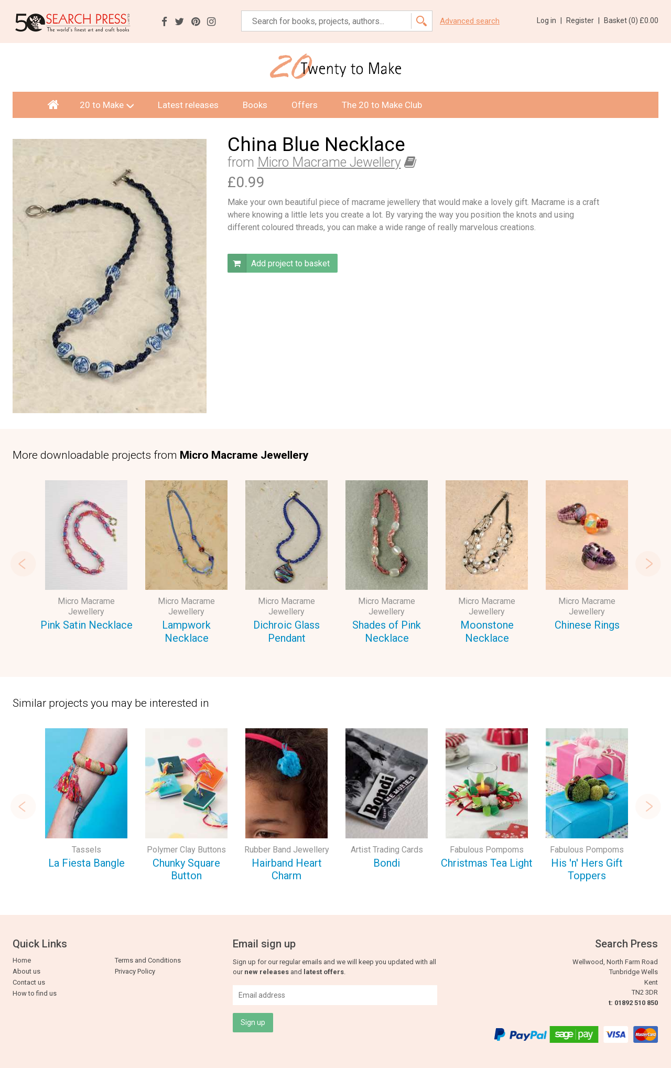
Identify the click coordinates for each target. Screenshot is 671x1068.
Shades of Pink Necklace (386, 631)
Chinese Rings (587, 625)
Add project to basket (279, 263)
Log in (549, 20)
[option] (86, 557)
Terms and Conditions (148, 960)
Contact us (29, 982)
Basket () (631, 20)
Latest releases (188, 105)
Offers (304, 105)
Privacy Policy (135, 971)
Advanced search (470, 21)
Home (22, 960)
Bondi (386, 863)
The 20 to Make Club (382, 105)
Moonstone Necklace (487, 631)
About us (26, 971)
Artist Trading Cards (387, 850)
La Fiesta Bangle (86, 863)
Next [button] (648, 564)
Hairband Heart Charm (287, 869)
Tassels (86, 850)
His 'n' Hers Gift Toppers (587, 869)
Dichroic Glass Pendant (286, 631)
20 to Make (107, 105)
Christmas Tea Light (487, 863)
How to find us (35, 993)
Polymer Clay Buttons (186, 850)
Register (583, 20)
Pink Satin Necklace (86, 625)
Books (255, 105)
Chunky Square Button (186, 869)
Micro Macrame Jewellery (329, 162)
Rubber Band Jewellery (286, 850)
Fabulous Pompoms (487, 850)
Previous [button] (23, 564)
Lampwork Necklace (186, 631)
